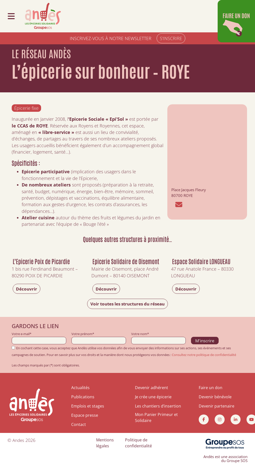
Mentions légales (105, 442)
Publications (82, 397)
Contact (78, 424)
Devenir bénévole (215, 397)
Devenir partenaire (216, 406)
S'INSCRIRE (171, 38)
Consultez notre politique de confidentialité (204, 355)
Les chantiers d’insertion (158, 406)
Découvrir (27, 289)
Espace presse (84, 415)
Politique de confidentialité (138, 442)
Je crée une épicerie (153, 397)
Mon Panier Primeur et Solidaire (156, 417)
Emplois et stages (87, 406)
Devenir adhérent (151, 388)
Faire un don (210, 388)
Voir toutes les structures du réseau (127, 304)
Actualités (80, 388)
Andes (18, 440)
